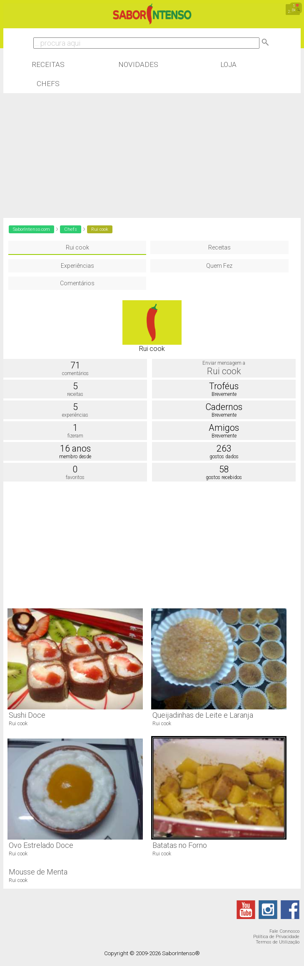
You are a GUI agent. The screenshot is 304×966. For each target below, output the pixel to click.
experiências (75, 415)
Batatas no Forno (179, 845)
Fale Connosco (284, 931)
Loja (228, 64)
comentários (75, 373)
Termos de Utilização (277, 942)
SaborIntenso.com (31, 229)
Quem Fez (219, 265)
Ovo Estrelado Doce (41, 845)
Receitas (48, 64)
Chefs (48, 83)
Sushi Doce (27, 715)
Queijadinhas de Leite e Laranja (202, 715)
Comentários (77, 283)
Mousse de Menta (38, 871)
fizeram (75, 436)
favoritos (75, 477)
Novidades (138, 64)
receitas (75, 394)
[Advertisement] (152, 155)
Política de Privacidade (276, 936)
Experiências (77, 265)
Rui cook (77, 247)
